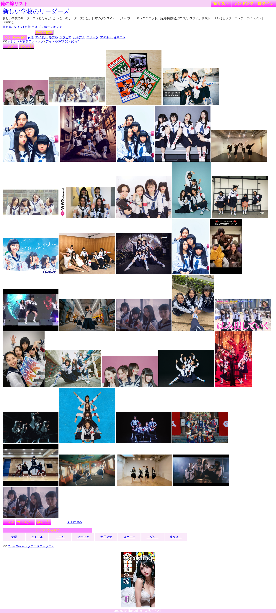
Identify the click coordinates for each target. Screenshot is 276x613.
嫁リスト (221, 3)
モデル (53, 37)
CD (22, 27)
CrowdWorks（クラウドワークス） (31, 546)
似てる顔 (26, 46)
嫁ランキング (53, 27)
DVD (15, 27)
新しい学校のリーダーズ (36, 11)
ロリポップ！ (153, 610)
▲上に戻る (74, 522)
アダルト (106, 37)
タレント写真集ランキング (25, 41)
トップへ (10, 46)
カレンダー (25, 522)
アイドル (41, 37)
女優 (31, 37)
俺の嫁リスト (14, 3)
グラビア (65, 37)
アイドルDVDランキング (62, 41)
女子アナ (79, 37)
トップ (9, 522)
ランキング (243, 3)
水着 (28, 27)
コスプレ (37, 27)
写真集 (7, 27)
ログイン (266, 3)
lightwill (133, 610)
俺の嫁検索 (44, 32)
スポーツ (92, 37)
